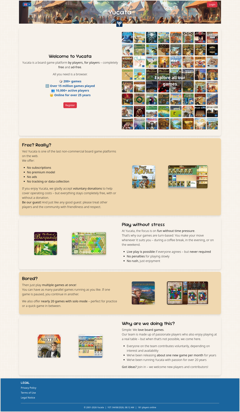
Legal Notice (28, 397)
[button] (27, 4)
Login (212, 4)
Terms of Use (28, 392)
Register (70, 105)
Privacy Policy (28, 387)
